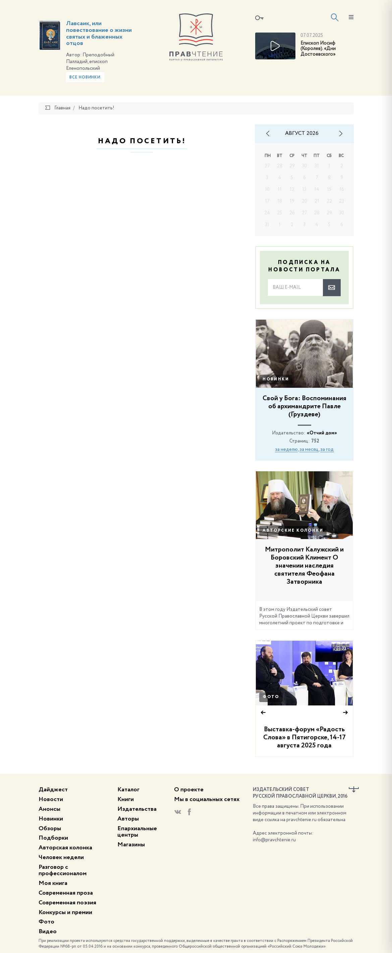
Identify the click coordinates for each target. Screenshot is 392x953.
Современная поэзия (67, 903)
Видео (48, 932)
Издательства (137, 809)
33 (340, 649)
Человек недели (61, 857)
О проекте (189, 790)
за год (327, 449)
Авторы (128, 819)
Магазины (131, 845)
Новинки (276, 379)
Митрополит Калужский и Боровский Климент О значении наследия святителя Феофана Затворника (304, 565)
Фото (271, 697)
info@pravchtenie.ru (274, 840)
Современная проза (66, 893)
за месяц (309, 449)
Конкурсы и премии (65, 912)
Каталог (128, 790)
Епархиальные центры (137, 832)
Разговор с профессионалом (63, 870)
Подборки (53, 838)
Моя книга (53, 883)
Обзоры (50, 829)
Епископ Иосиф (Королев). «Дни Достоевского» (318, 49)
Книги (125, 799)
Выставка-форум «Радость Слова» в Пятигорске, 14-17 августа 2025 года (304, 737)
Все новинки (85, 77)
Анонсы (49, 809)
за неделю (286, 449)
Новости (51, 799)
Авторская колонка (65, 848)
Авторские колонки (293, 531)
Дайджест (53, 790)
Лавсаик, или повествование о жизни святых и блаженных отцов (99, 33)
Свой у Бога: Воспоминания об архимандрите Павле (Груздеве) (304, 406)
